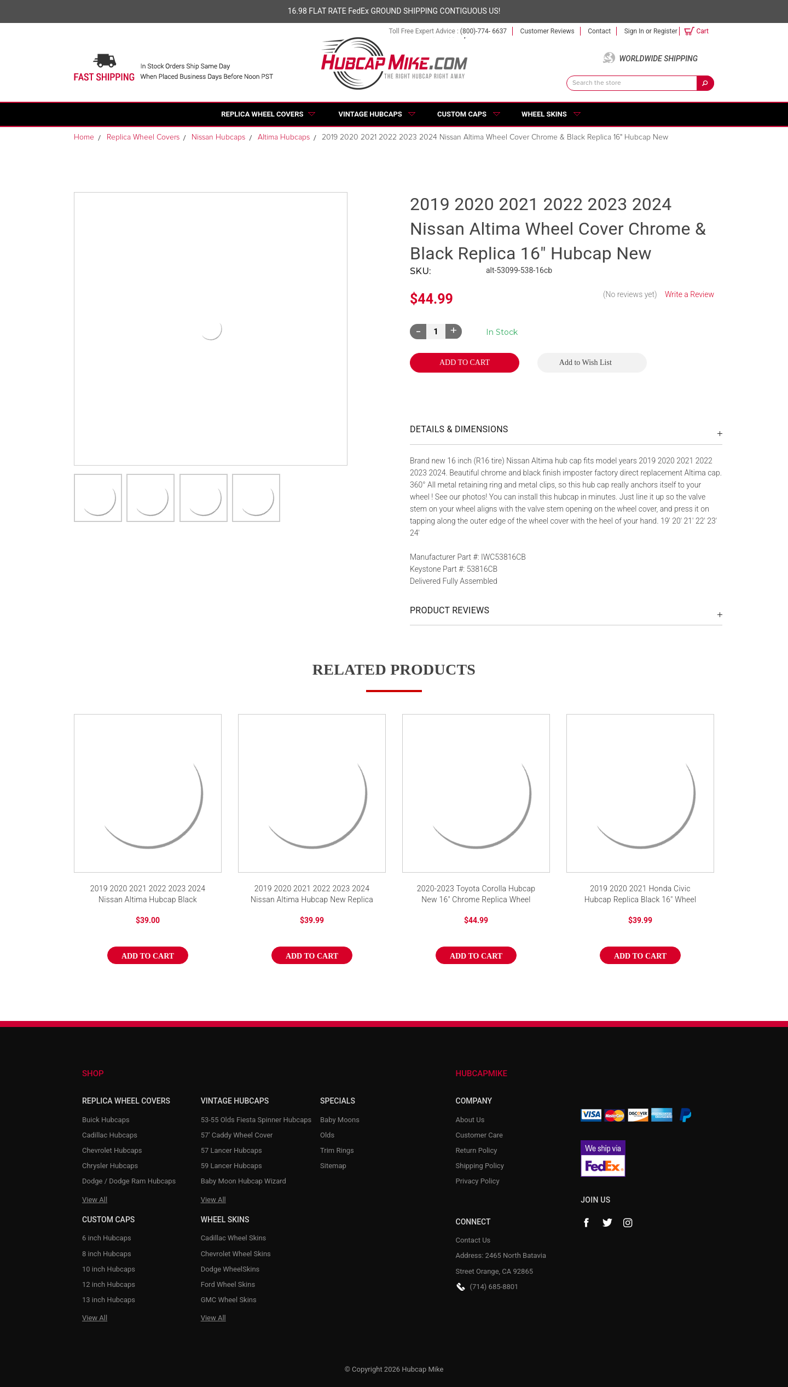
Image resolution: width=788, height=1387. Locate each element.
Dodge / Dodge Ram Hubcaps (129, 1181)
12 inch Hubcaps (108, 1284)
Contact (599, 31)
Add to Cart (147, 956)
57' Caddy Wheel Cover (237, 1135)
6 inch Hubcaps (106, 1238)
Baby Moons (340, 1120)
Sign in (634, 31)
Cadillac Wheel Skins (233, 1238)
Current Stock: (502, 332)
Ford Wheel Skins (228, 1284)
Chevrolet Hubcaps (112, 1150)
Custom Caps (461, 114)
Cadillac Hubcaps (109, 1135)
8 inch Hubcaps (106, 1254)
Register (665, 31)
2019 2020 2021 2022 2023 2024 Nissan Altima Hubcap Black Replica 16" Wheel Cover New (148, 895)
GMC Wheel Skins (229, 1300)
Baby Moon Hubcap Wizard (243, 1181)
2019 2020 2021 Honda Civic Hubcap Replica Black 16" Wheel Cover (640, 895)
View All (94, 1200)
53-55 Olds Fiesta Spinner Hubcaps (256, 1120)
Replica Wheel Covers (262, 114)
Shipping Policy (480, 1166)
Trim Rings (337, 1150)
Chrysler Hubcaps (110, 1166)
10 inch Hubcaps (108, 1269)
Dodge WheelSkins (230, 1269)
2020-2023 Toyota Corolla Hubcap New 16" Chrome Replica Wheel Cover (476, 895)
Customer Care (479, 1135)
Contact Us (473, 1240)
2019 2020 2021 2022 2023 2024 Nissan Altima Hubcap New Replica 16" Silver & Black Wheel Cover (312, 895)
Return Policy (476, 1150)
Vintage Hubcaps (370, 114)
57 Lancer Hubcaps (231, 1150)
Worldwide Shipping (658, 58)
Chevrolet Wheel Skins (236, 1254)
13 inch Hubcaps (108, 1300)
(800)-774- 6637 (483, 31)
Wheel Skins (544, 114)
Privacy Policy (478, 1181)
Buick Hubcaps (106, 1120)
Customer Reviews (547, 31)
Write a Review (689, 294)
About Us (470, 1120)
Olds (327, 1135)
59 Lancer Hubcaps (231, 1166)
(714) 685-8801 (494, 1286)
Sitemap (333, 1166)
